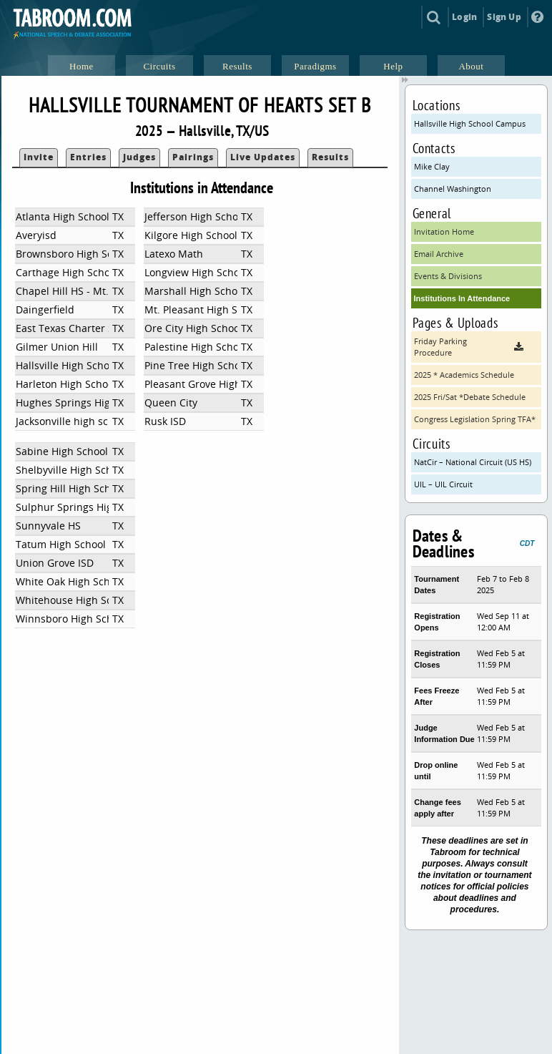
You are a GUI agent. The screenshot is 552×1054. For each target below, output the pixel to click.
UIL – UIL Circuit (443, 484)
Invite (39, 157)
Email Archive (438, 253)
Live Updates (262, 157)
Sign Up (504, 17)
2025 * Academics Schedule (464, 374)
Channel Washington (452, 188)
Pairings (193, 157)
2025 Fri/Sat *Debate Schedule (470, 396)
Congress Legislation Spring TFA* (475, 419)
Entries (88, 157)
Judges (139, 157)
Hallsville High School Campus (470, 123)
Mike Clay (432, 166)
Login (464, 17)
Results (330, 157)
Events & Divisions (448, 275)
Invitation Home (444, 231)
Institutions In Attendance (462, 298)
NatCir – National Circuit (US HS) (472, 462)
